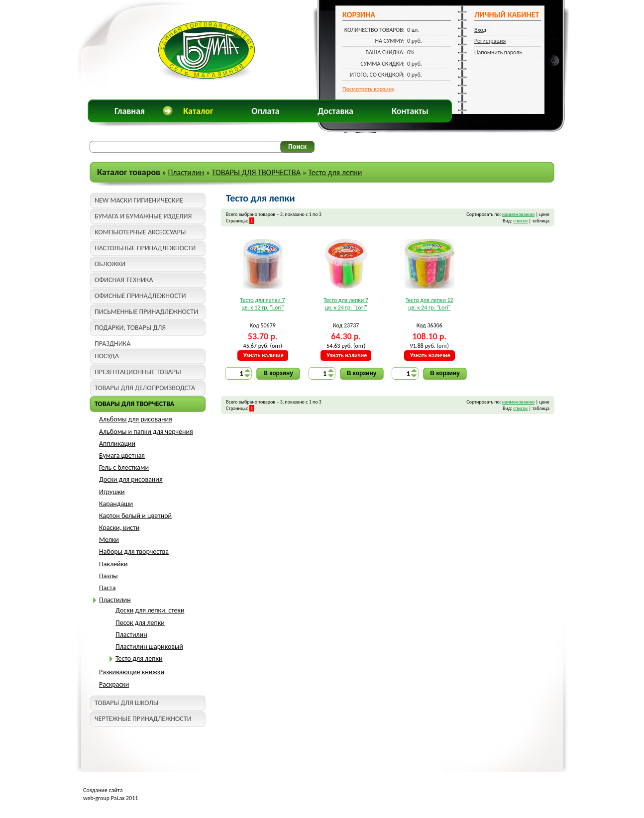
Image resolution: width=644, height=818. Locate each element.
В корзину (278, 373)
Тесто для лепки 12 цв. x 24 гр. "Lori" (429, 304)
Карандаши (116, 504)
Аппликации (117, 443)
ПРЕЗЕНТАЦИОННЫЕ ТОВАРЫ (138, 372)
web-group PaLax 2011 (110, 798)
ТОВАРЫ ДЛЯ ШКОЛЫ (126, 703)
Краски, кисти (119, 527)
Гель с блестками (124, 467)
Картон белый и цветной (135, 515)
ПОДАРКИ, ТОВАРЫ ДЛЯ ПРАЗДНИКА (130, 329)
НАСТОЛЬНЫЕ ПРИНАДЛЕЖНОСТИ (145, 248)
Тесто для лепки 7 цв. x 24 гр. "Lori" (345, 304)
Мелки (109, 539)
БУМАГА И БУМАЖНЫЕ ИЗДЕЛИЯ (143, 216)
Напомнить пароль (498, 52)
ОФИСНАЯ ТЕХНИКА (124, 280)
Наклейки (113, 564)
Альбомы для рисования (135, 419)
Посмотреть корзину (368, 89)
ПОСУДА (107, 356)
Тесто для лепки (335, 172)
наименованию (518, 214)
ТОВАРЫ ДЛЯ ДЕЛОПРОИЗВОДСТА (145, 388)
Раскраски (114, 684)
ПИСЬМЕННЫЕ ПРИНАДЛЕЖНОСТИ (146, 311)
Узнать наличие (263, 355)
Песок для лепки (140, 622)
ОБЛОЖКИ (110, 264)
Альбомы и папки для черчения (146, 431)
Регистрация (490, 40)
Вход (480, 29)
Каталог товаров (128, 172)
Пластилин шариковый (149, 646)
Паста (107, 588)
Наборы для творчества (134, 551)
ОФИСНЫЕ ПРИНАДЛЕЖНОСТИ (140, 296)
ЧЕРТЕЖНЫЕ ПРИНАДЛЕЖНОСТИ (143, 719)
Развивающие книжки (131, 672)
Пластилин (186, 172)
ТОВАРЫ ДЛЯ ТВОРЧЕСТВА (256, 172)
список (520, 220)
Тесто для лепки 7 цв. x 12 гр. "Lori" (262, 304)
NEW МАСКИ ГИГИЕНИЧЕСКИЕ (139, 200)
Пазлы (108, 576)
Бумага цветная (122, 455)
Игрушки (112, 492)
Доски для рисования (131, 479)
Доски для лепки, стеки (150, 610)
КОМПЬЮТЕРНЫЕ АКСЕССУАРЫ (140, 232)
